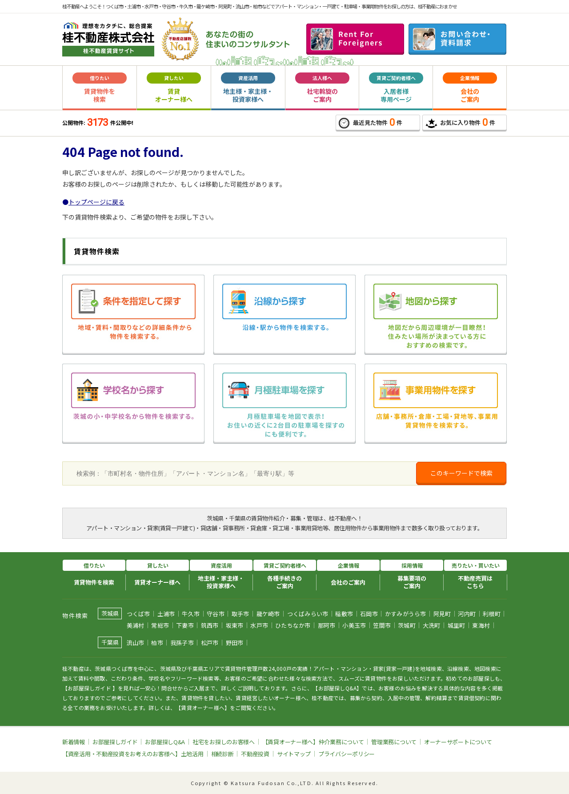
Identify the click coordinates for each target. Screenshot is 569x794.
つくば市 (138, 614)
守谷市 (215, 614)
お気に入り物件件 (460, 122)
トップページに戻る (96, 201)
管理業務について (394, 742)
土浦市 (166, 614)
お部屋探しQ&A (165, 742)
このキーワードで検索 (461, 473)
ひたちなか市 (293, 625)
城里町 (456, 625)
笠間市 (382, 625)
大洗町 (432, 625)
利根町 (492, 614)
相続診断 (222, 754)
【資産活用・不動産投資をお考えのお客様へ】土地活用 (133, 754)
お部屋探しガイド (115, 742)
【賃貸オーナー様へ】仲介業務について (313, 742)
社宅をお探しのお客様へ (223, 742)
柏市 (157, 643)
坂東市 (235, 625)
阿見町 (442, 614)
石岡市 (369, 614)
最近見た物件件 (370, 122)
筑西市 (210, 625)
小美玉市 (354, 625)
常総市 (160, 625)
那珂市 (327, 625)
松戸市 (210, 643)
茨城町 (407, 625)
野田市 (235, 643)
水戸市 (259, 625)
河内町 (467, 614)
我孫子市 (182, 643)
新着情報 (73, 742)
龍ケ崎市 (268, 614)
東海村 (481, 625)
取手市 (240, 614)
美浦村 (135, 625)
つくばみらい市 (308, 614)
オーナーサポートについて (458, 742)
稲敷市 (344, 614)
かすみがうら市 (405, 614)
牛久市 (191, 614)
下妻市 (185, 625)
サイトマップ (294, 754)
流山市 (135, 643)
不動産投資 (255, 754)
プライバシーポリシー (346, 754)
